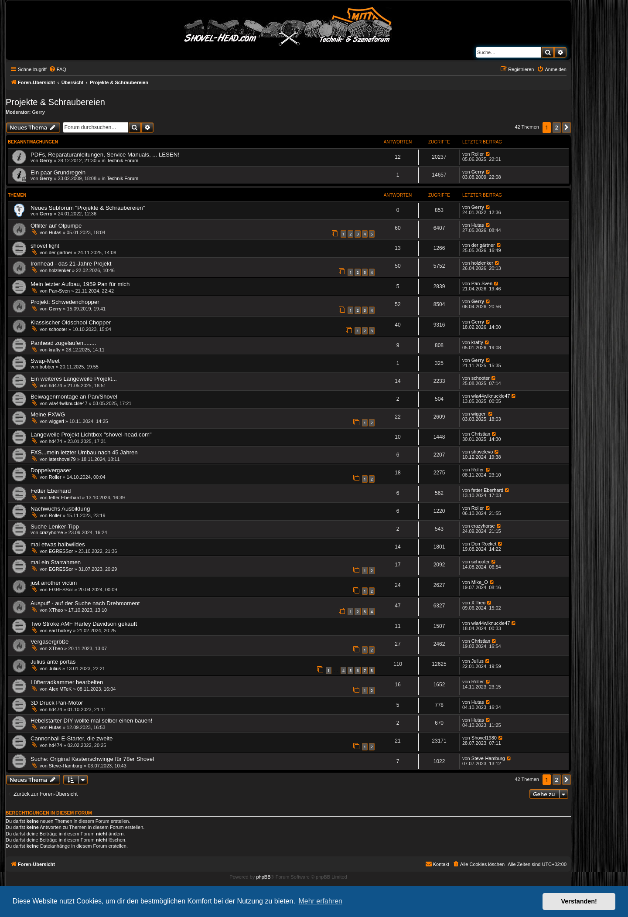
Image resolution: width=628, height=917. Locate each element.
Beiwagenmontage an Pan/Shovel (74, 396)
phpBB (263, 877)
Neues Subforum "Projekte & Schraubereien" (88, 208)
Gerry (38, 112)
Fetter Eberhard (51, 490)
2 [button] (556, 127)
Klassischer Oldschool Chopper (71, 322)
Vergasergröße (49, 641)
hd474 (55, 385)
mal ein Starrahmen (56, 562)
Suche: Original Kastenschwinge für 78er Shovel (92, 759)
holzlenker (60, 270)
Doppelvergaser (51, 470)
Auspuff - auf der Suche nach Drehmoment (85, 603)
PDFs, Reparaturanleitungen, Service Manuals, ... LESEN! (105, 154)
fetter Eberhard (65, 497)
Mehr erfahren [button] (320, 901)
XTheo (56, 610)
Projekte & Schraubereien (55, 102)
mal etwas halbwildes (58, 544)
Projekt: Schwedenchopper (65, 302)
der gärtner (60, 252)
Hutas (55, 232)
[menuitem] (57, 69)
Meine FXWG (48, 414)
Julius (55, 668)
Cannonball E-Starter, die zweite (72, 738)
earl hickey (60, 630)
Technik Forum (122, 160)
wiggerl (56, 421)
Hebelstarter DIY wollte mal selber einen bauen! (91, 720)
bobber (47, 366)
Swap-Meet (45, 361)
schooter (58, 329)
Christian (480, 433)
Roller (477, 154)
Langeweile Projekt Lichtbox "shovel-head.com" (91, 434)
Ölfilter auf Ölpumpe (56, 225)
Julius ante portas (53, 661)
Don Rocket (483, 543)
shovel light (45, 245)
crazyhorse (51, 532)
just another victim (54, 583)
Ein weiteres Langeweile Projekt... (74, 378)
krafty (55, 349)
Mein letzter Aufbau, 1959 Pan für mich (80, 284)
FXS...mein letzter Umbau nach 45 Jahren (84, 452)
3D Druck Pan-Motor (57, 702)
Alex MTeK (60, 689)
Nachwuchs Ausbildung (60, 508)
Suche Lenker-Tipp (55, 526)
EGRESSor (61, 551)
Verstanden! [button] (579, 901)
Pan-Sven (59, 290)
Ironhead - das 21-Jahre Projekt (71, 263)
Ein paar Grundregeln (58, 172)
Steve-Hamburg (65, 765)
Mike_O (479, 582)
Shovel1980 (484, 737)
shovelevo (482, 451)
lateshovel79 (62, 459)
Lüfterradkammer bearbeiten (67, 682)
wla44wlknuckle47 (68, 403)
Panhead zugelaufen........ (63, 343)
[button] (566, 127)
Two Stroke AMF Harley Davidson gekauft (84, 623)
